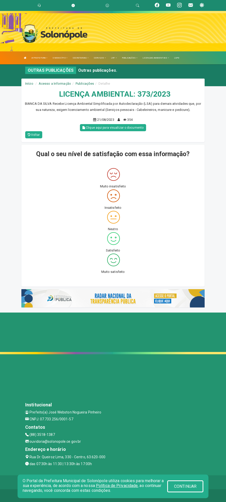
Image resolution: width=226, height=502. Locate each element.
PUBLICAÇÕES (129, 58)
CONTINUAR (185, 486)
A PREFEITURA (39, 58)
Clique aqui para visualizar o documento (113, 127)
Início (29, 83)
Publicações (85, 83)
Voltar (34, 135)
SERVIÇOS (100, 58)
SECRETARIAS (81, 58)
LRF (114, 58)
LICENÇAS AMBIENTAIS (156, 58)
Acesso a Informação (55, 83)
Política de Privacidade (117, 485)
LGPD (176, 58)
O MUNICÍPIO (60, 58)
